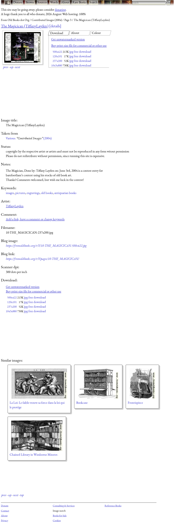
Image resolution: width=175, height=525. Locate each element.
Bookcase (82, 403)
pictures (20, 193)
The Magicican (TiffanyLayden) (24, 26)
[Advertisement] (73, 93)
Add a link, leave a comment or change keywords (35, 219)
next (17, 67)
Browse (29, 2)
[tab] (59, 33)
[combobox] (149, 3)
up (11, 67)
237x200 (57, 61)
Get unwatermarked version (68, 39)
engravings (33, 193)
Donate (17, 2)
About (65, 2)
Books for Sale (60, 515)
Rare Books (79, 2)
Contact (5, 510)
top (22, 495)
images (10, 193)
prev (5, 67)
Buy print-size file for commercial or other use (79, 45)
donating (60, 9)
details (55, 26)
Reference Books (113, 505)
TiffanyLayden (14, 206)
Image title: (9, 120)
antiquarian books (65, 193)
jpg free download (80, 51)
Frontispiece (135, 403)
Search (93, 2)
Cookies (57, 520)
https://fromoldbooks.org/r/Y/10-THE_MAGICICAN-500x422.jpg (46, 245)
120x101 (57, 56)
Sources (42, 2)
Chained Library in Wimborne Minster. (34, 454)
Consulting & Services (64, 505)
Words (54, 2)
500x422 (57, 51)
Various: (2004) (29, 138)
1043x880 (56, 65)
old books (47, 193)
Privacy (4, 520)
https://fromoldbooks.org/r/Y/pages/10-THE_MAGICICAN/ (42, 259)
